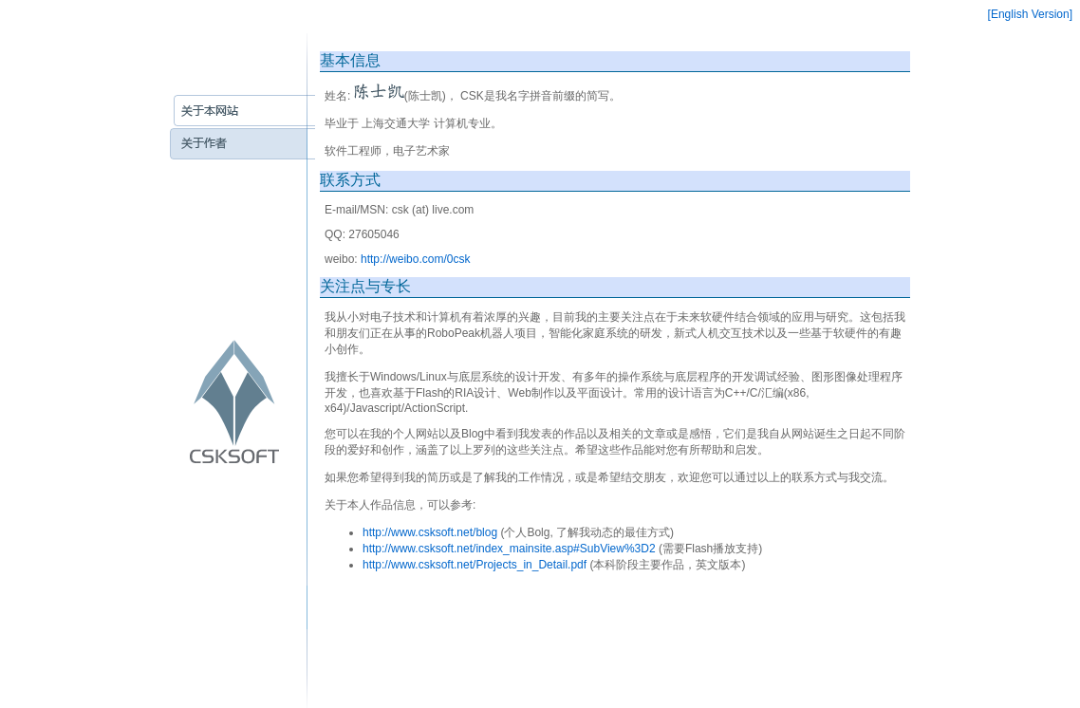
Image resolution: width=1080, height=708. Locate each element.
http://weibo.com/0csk (415, 259)
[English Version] (1030, 14)
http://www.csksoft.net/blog (430, 532)
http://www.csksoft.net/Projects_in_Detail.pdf (475, 564)
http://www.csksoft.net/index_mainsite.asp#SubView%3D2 (509, 548)
